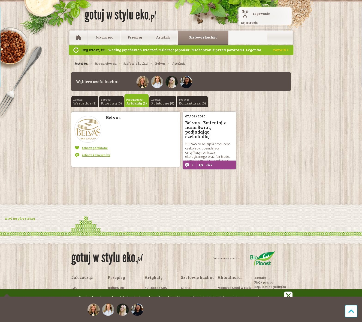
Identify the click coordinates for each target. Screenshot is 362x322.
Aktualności (229, 277)
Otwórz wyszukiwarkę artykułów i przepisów (280, 38)
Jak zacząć (104, 37)
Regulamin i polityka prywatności (270, 289)
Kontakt (260, 278)
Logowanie (261, 14)
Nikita (185, 288)
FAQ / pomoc (263, 282)
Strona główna (105, 63)
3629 (205, 165)
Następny (75, 50)
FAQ (74, 288)
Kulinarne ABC (156, 288)
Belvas (160, 63)
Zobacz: (85, 101)
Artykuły (163, 37)
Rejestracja (249, 23)
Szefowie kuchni (203, 37)
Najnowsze (116, 288)
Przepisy (135, 37)
